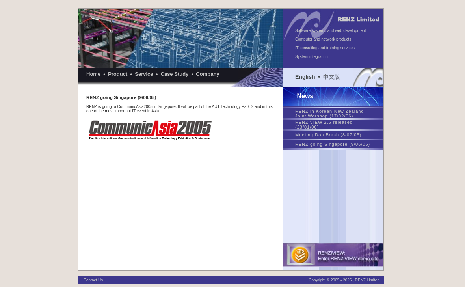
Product (117, 74)
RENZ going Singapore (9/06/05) (332, 144)
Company (207, 74)
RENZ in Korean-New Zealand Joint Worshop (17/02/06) (329, 113)
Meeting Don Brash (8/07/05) (328, 134)
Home (93, 74)
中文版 (331, 77)
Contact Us (93, 277)
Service (144, 74)
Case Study (175, 74)
